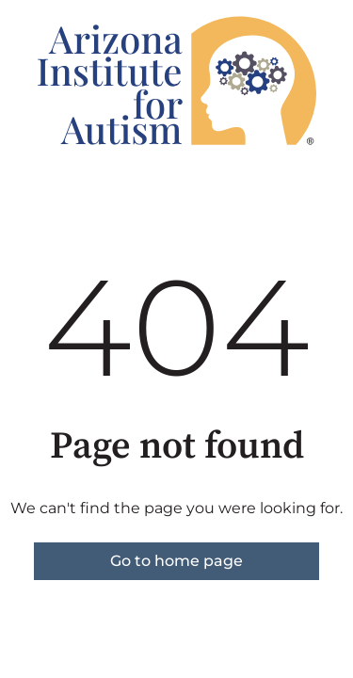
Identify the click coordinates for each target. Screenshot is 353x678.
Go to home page (176, 561)
